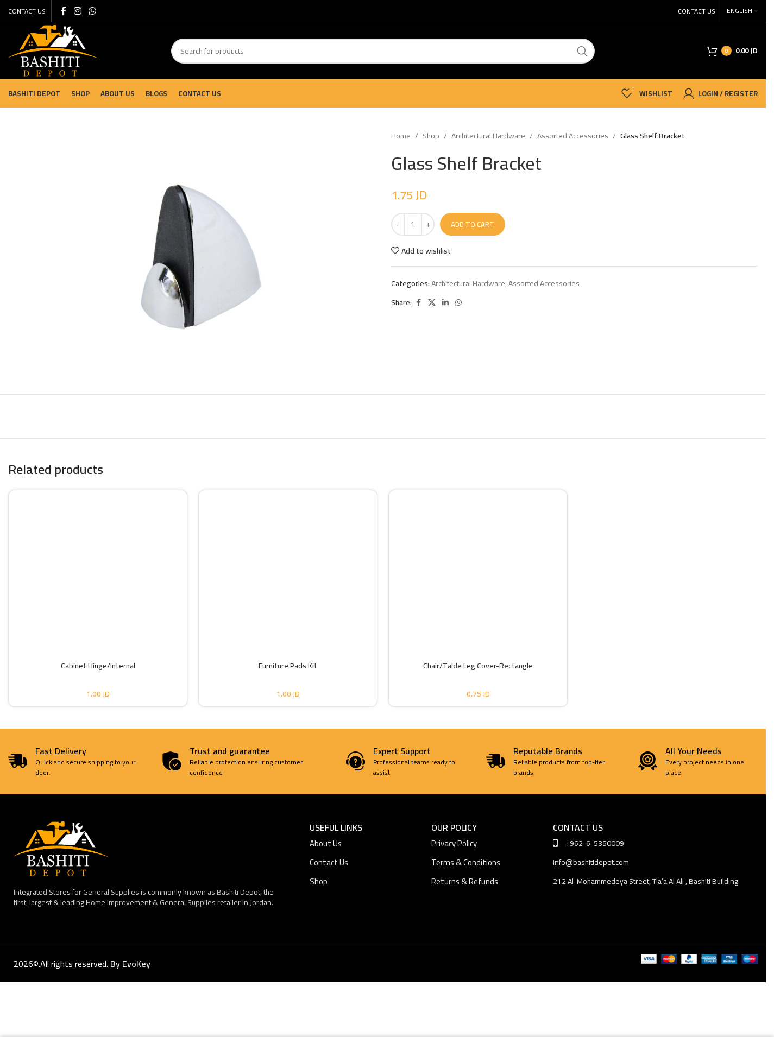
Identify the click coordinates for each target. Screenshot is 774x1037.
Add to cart (472, 224)
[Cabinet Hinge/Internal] (98, 566)
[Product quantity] (413, 224)
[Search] (383, 51)
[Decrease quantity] (398, 224)
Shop (431, 136)
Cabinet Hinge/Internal (98, 666)
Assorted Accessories (572, 136)
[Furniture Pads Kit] (288, 566)
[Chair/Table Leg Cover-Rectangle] (478, 566)
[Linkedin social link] (445, 302)
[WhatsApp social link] (92, 11)
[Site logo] (52, 50)
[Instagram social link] (77, 11)
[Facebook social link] (63, 11)
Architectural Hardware (488, 136)
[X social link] (432, 302)
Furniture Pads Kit (288, 666)
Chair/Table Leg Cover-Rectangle (478, 666)
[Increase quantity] (428, 224)
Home (401, 136)
